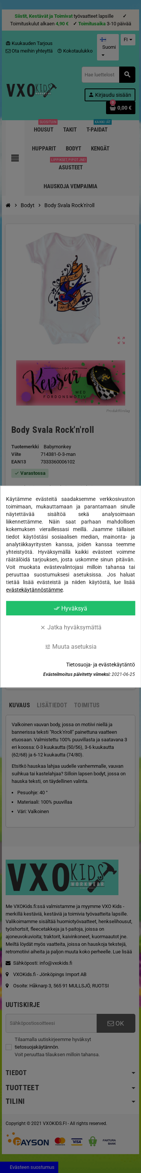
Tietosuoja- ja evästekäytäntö (100, 665)
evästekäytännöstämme (34, 589)
